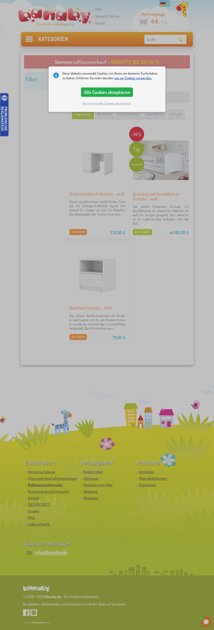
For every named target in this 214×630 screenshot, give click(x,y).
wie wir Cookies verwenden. (133, 78)
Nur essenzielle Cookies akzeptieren (107, 103)
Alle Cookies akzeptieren (107, 92)
